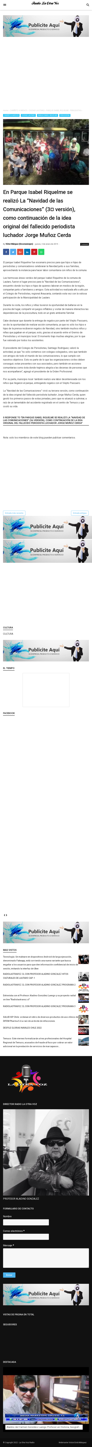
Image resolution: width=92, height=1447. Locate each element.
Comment (84, 244)
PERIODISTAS (65, 115)
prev (4, 915)
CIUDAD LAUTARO (28, 115)
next (6, 915)
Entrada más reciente (14, 513)
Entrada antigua (79, 513)
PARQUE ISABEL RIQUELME (47, 115)
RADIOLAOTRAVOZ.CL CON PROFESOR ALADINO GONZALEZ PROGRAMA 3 (39, 1006)
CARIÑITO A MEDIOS (11, 115)
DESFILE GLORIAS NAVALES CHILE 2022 (22, 1028)
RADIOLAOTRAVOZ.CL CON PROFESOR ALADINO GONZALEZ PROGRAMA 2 (39, 985)
